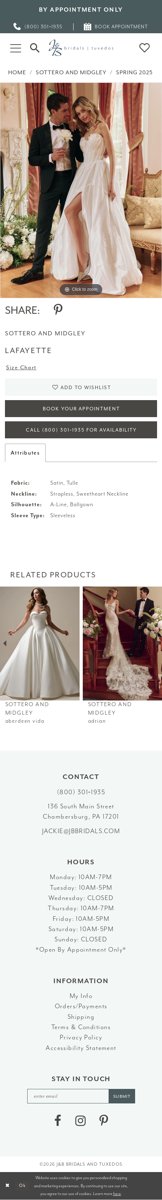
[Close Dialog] (8, 1186)
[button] (15, 47)
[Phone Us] (38, 26)
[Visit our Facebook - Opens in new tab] (57, 1121)
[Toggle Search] (35, 47)
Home (17, 72)
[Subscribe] (122, 1096)
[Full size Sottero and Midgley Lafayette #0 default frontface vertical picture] (81, 190)
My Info (81, 996)
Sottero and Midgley (71, 72)
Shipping (81, 1017)
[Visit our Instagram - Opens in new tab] (80, 1121)
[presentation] (40, 643)
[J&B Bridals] (80, 47)
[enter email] (81, 1096)
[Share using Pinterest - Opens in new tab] (58, 310)
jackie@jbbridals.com (81, 831)
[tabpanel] (81, 190)
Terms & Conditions (81, 1027)
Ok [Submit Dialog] (22, 1185)
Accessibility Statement (81, 1048)
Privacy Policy (81, 1037)
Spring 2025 (134, 72)
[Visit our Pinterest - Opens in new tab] (103, 1121)
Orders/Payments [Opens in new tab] (81, 1006)
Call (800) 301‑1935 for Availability (81, 430)
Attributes (25, 452)
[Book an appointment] (116, 26)
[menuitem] (38, 26)
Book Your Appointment (81, 409)
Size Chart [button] (21, 367)
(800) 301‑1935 (81, 792)
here (117, 1193)
